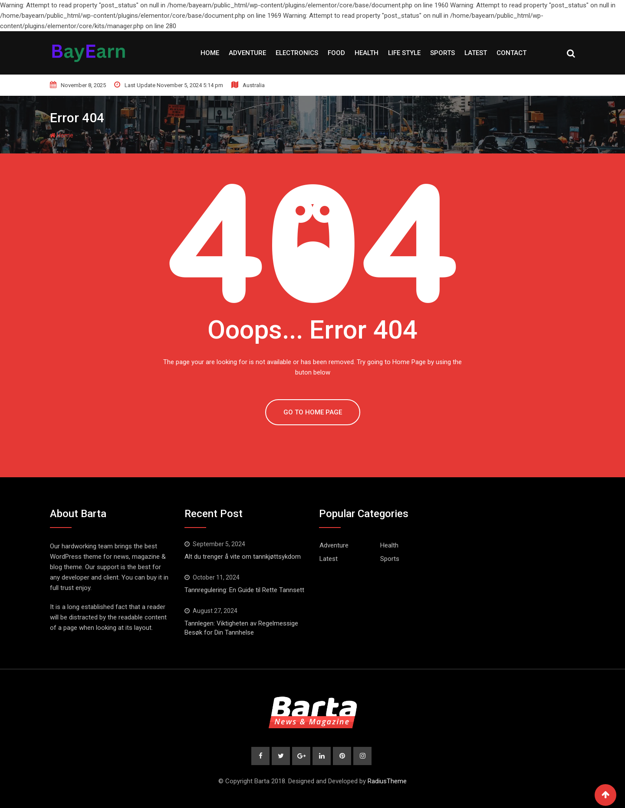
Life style (404, 53)
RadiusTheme (387, 781)
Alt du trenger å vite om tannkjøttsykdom (242, 556)
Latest (475, 53)
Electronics (297, 53)
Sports (442, 53)
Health (366, 53)
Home (210, 53)
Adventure (247, 53)
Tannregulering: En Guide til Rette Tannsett (244, 590)
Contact (511, 53)
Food (336, 53)
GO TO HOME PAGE (312, 412)
